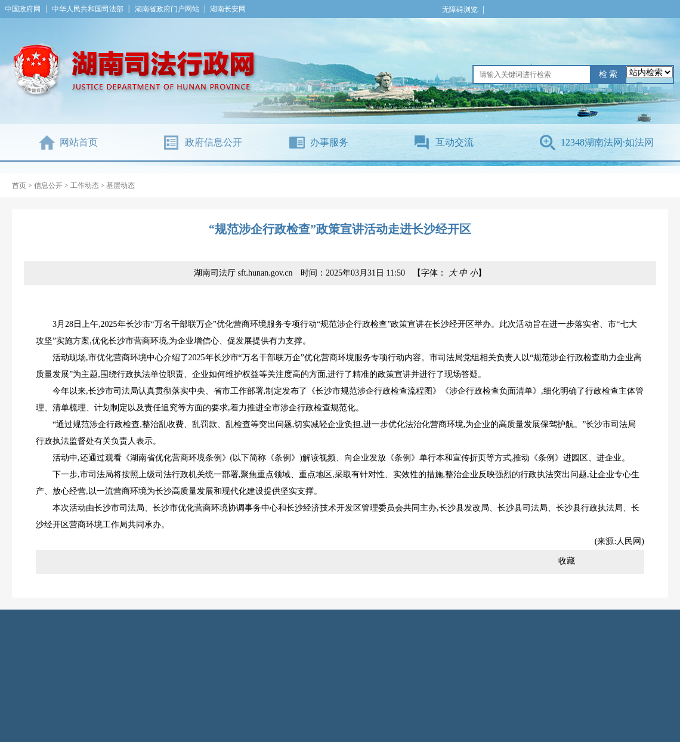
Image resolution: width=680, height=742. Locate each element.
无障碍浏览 (460, 9)
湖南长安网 (228, 9)
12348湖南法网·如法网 (607, 142)
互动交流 (454, 142)
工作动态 (84, 185)
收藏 (566, 560)
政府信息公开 (213, 142)
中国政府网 (23, 9)
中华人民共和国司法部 (87, 9)
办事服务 (329, 142)
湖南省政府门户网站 (167, 9)
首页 (19, 185)
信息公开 (48, 185)
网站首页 (79, 142)
